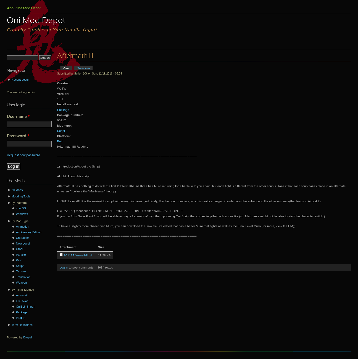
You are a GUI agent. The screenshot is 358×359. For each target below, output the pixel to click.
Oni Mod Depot (36, 21)
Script (61, 131)
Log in (64, 267)
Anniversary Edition (28, 232)
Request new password (23, 155)
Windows (22, 214)
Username (18, 116)
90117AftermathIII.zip (78, 255)
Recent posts (20, 79)
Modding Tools (20, 196)
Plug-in (20, 317)
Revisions (83, 68)
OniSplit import (25, 306)
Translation (23, 277)
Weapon (21, 282)
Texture (21, 271)
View (67, 68)
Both (60, 141)
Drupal (27, 337)
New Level (23, 243)
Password (18, 136)
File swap (22, 301)
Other (19, 249)
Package (63, 110)
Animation (22, 226)
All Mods (17, 190)
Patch (20, 260)
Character (22, 237)
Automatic (22, 295)
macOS (21, 208)
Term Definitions (22, 325)
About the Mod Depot (23, 8)
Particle (21, 254)
